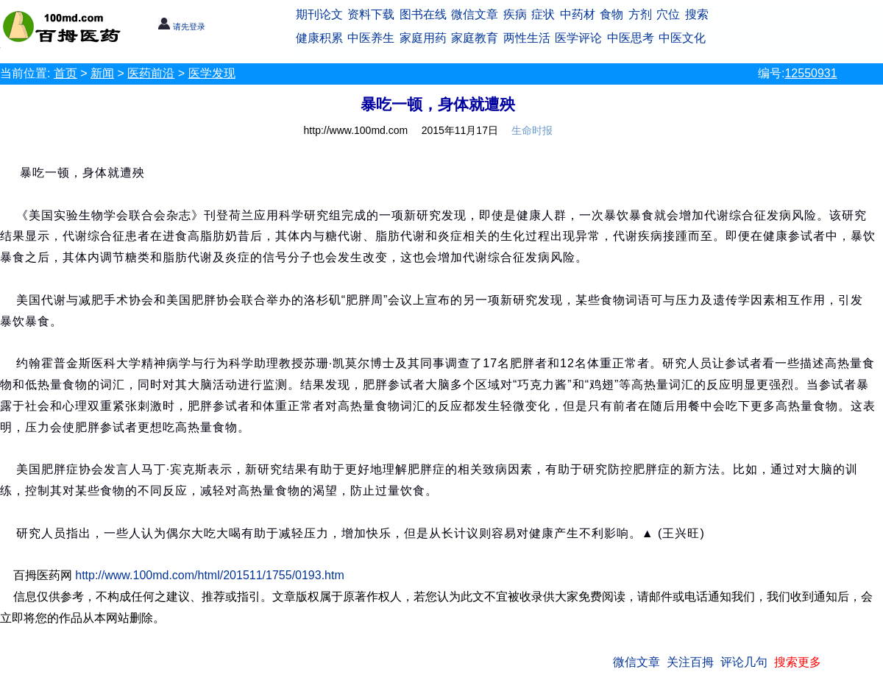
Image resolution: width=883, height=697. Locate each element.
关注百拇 (690, 662)
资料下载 (370, 14)
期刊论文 (319, 14)
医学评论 (578, 38)
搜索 (697, 14)
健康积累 (319, 38)
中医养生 (370, 38)
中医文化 (682, 38)
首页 (65, 73)
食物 (611, 14)
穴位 (668, 14)
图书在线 (423, 14)
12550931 (810, 73)
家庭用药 (423, 38)
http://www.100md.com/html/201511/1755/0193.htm (209, 575)
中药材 (577, 14)
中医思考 (630, 38)
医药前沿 (150, 73)
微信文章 (474, 14)
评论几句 (743, 662)
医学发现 (211, 73)
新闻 (102, 73)
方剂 (640, 14)
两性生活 (526, 38)
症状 (543, 14)
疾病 (515, 14)
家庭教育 (474, 38)
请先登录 (181, 26)
